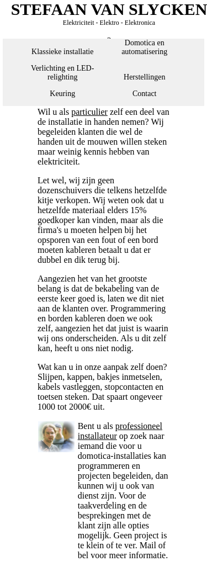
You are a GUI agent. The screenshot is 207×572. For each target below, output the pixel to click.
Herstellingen (144, 77)
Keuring (62, 93)
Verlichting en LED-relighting (62, 72)
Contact (144, 93)
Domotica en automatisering (144, 47)
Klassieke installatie (62, 51)
